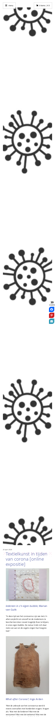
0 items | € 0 (44, 5)
